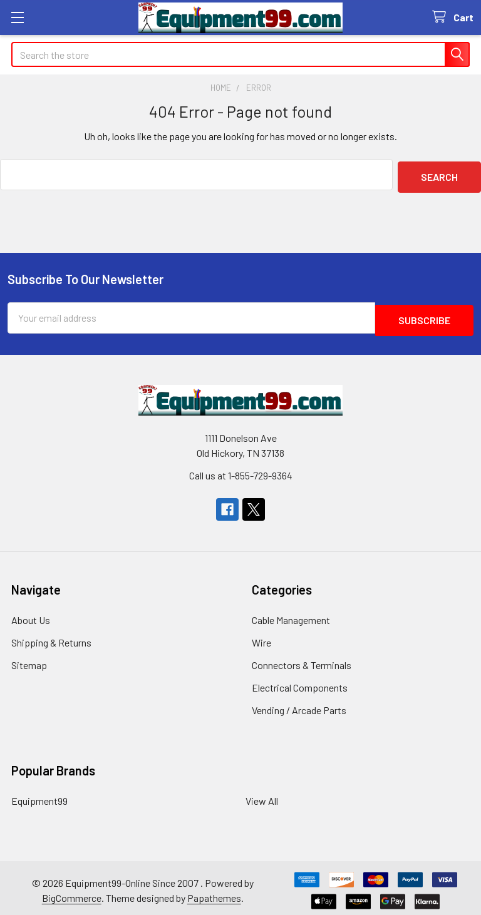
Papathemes (214, 893)
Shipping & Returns (51, 637)
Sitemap (29, 660)
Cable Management (291, 615)
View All (262, 796)
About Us (30, 615)
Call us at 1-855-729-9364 (240, 470)
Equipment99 (39, 796)
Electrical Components (300, 682)
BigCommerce (71, 893)
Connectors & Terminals (301, 660)
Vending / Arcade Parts (299, 705)
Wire (261, 637)
